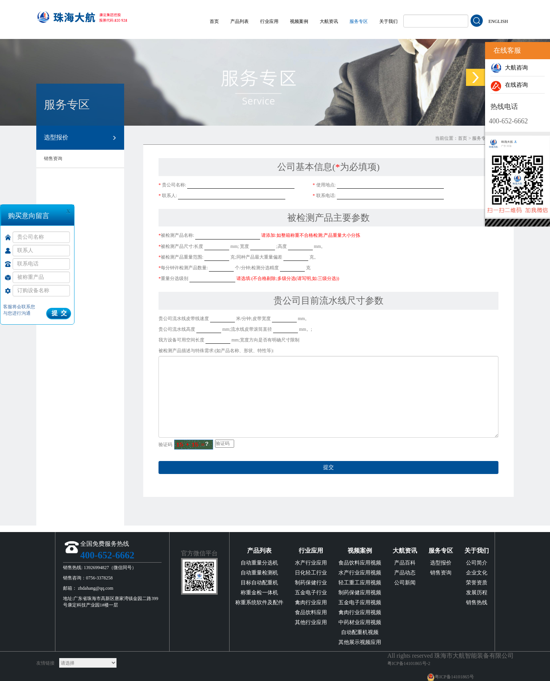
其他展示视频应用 (359, 642)
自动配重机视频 (360, 632)
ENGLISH (498, 21)
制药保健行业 (311, 583)
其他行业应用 (311, 622)
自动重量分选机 (259, 563)
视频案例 (299, 21)
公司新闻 (405, 583)
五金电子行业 (311, 592)
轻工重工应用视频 (359, 583)
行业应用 (269, 21)
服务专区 (358, 21)
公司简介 (476, 563)
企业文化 (476, 573)
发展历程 (476, 592)
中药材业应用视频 (359, 622)
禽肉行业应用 (311, 602)
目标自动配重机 (259, 583)
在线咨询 (509, 85)
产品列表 (239, 21)
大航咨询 (509, 68)
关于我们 (388, 21)
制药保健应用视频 (359, 592)
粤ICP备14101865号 (454, 676)
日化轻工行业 (311, 573)
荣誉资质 (476, 583)
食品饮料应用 (311, 612)
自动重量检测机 (259, 573)
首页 (214, 21)
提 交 (59, 313)
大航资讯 (329, 21)
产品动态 (405, 573)
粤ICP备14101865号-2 (408, 663)
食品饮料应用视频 (359, 563)
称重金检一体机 (259, 592)
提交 (328, 467)
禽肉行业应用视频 (359, 612)
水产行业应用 (311, 563)
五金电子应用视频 (359, 602)
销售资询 (53, 158)
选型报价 (80, 138)
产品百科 (405, 563)
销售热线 (476, 602)
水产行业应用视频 (359, 573)
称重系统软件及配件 (259, 602)
